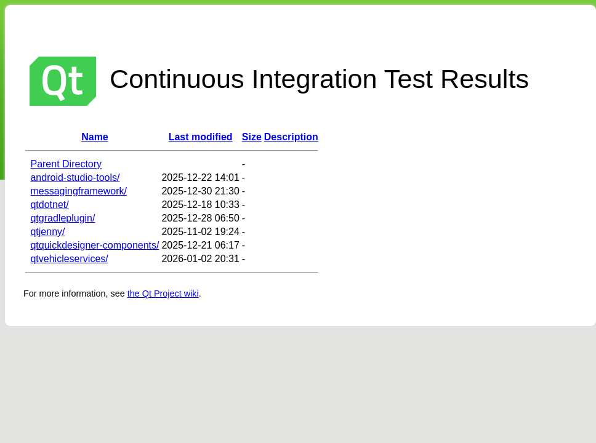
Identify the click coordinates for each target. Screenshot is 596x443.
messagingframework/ (78, 191)
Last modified (201, 137)
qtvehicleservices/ (69, 258)
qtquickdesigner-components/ (94, 245)
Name (94, 137)
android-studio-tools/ (74, 177)
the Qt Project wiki (163, 293)
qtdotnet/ (49, 204)
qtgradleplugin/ (62, 218)
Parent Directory (66, 164)
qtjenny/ (47, 231)
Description (291, 137)
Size (252, 137)
